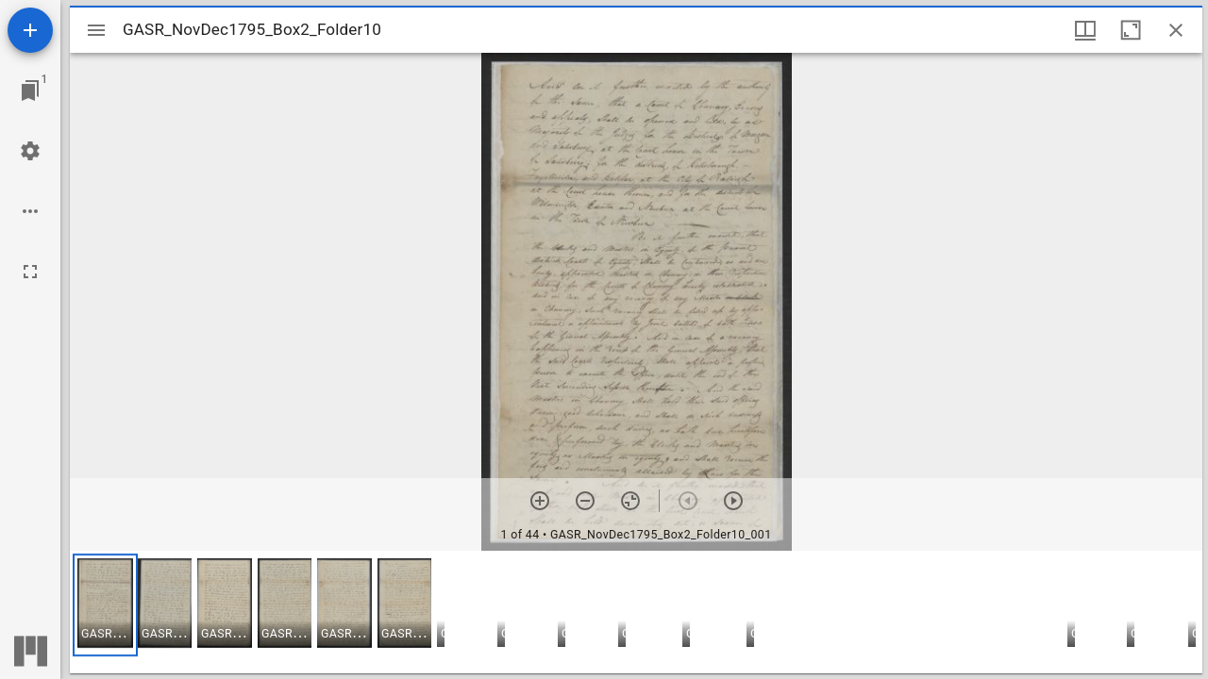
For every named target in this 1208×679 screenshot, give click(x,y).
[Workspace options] (30, 211)
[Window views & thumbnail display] (1085, 30)
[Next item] (733, 500)
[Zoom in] (539, 500)
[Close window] (1176, 30)
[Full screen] (30, 271)
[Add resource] (30, 30)
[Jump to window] (30, 90)
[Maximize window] (1130, 30)
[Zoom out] (585, 500)
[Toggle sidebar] (96, 30)
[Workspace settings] (30, 151)
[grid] (636, 612)
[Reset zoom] (630, 500)
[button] (105, 605)
